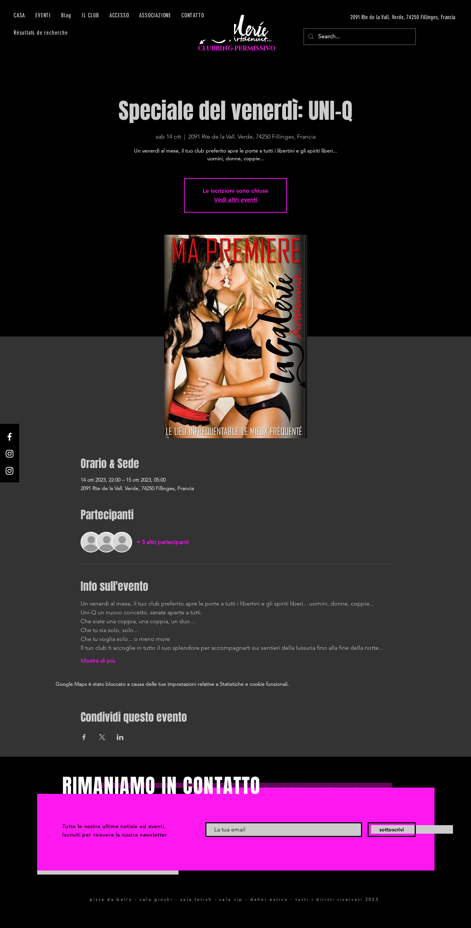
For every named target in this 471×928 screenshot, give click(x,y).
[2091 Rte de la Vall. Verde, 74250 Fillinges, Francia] (385, 17)
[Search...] (359, 37)
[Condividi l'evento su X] (102, 737)
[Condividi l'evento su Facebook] (84, 737)
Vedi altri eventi (235, 199)
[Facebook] (9, 437)
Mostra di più (98, 660)
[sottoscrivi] (392, 829)
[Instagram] (9, 454)
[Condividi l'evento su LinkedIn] (120, 737)
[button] (119, 15)
